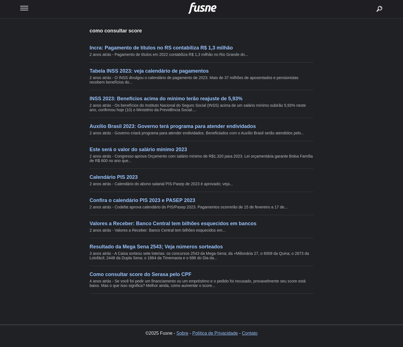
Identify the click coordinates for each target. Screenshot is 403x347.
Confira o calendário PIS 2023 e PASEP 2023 (142, 200)
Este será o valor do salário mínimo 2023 (138, 149)
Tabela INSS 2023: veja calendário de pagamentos (149, 71)
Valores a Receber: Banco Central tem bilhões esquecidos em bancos (173, 223)
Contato (249, 333)
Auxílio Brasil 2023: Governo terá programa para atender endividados (173, 126)
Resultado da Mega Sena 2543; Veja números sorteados (156, 246)
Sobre (182, 333)
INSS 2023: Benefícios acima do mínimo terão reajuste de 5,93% (166, 98)
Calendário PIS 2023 (114, 177)
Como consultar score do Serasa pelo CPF (140, 274)
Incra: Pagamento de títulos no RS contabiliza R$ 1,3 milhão (161, 48)
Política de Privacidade (215, 333)
